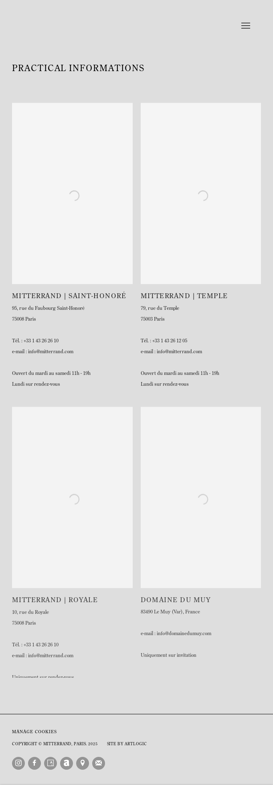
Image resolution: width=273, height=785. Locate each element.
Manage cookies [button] (34, 732)
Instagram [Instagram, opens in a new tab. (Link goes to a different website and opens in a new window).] (18, 763)
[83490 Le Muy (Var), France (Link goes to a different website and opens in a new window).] (201, 625)
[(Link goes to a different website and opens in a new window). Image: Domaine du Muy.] (201, 504)
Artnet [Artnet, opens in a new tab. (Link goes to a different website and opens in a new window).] (66, 763)
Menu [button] (245, 26)
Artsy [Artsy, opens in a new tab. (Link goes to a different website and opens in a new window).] (50, 763)
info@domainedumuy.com (184, 640)
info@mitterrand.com (50, 357)
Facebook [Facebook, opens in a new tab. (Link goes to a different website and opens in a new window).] (34, 763)
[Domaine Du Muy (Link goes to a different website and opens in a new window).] (201, 607)
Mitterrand (137, 26)
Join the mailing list (98, 763)
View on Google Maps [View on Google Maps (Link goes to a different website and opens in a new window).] (82, 763)
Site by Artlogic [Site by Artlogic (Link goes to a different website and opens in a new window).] (127, 744)
